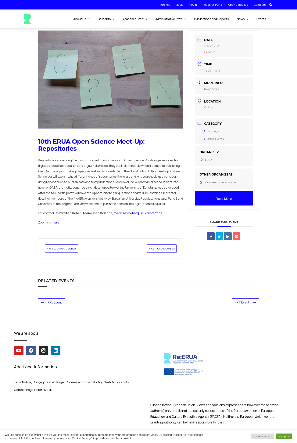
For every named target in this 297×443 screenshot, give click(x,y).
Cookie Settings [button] (262, 436)
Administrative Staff (170, 19)
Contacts (260, 4)
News (243, 19)
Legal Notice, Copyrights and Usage (39, 382)
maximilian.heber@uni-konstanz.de (138, 213)
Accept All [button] (284, 436)
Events (263, 19)
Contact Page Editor (28, 389)
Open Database (238, 4)
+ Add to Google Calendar (68, 248)
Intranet (165, 4)
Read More (211, 89)
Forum (193, 4)
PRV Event (51, 302)
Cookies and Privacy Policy (84, 382)
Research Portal (212, 4)
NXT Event (245, 302)
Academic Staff (135, 19)
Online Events (214, 138)
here (56, 222)
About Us (81, 19)
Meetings (211, 131)
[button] (270, 5)
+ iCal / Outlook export (155, 248)
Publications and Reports (211, 19)
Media (179, 4)
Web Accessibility (116, 382)
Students (106, 19)
